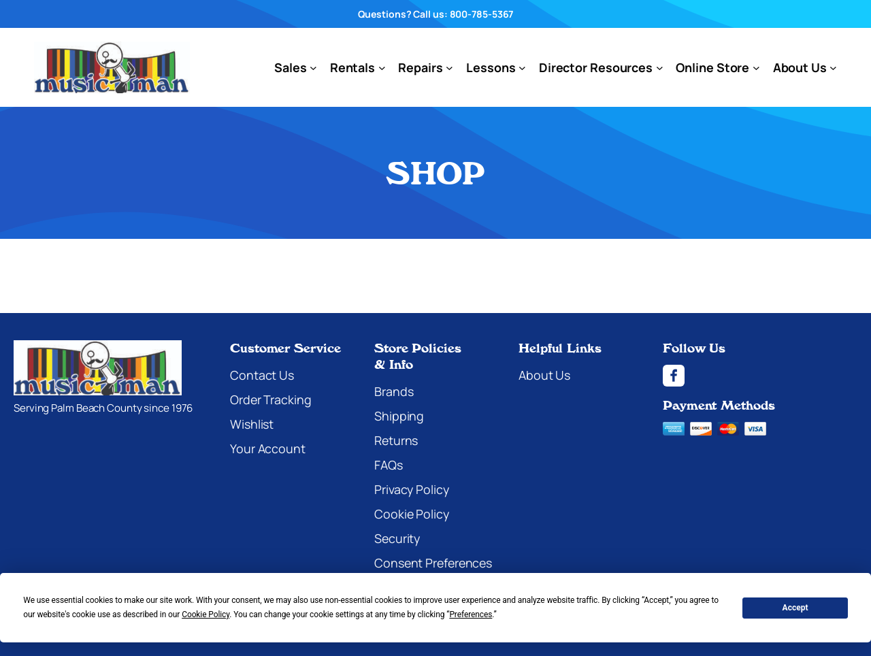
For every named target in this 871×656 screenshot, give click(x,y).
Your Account (268, 448)
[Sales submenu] (313, 67)
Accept (795, 607)
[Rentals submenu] (382, 67)
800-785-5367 (482, 13)
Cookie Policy (411, 514)
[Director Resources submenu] (659, 67)
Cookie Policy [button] (205, 614)
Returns (396, 440)
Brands (393, 391)
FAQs (388, 465)
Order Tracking (271, 399)
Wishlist (252, 424)
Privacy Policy (411, 489)
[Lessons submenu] (522, 67)
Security (397, 538)
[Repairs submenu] (449, 67)
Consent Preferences (433, 563)
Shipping (399, 416)
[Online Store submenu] (756, 67)
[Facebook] (760, 376)
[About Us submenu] (833, 67)
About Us (544, 375)
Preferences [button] (470, 614)
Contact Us (262, 375)
